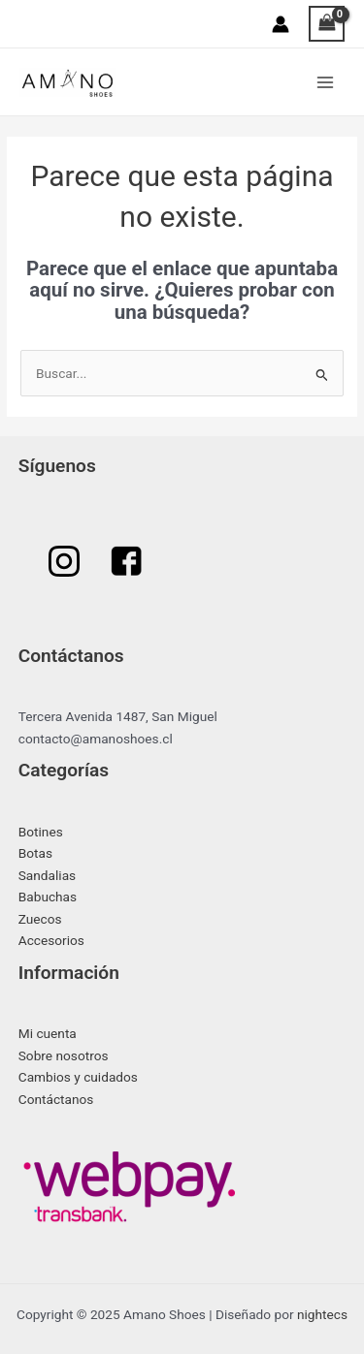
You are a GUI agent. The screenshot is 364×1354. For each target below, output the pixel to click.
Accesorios (51, 940)
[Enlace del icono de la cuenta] (280, 24)
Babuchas (47, 896)
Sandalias (47, 875)
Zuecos (40, 919)
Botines (40, 831)
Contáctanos (56, 1099)
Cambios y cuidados (78, 1077)
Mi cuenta (47, 1033)
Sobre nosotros (63, 1055)
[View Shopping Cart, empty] (327, 24)
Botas (35, 853)
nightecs (322, 1314)
